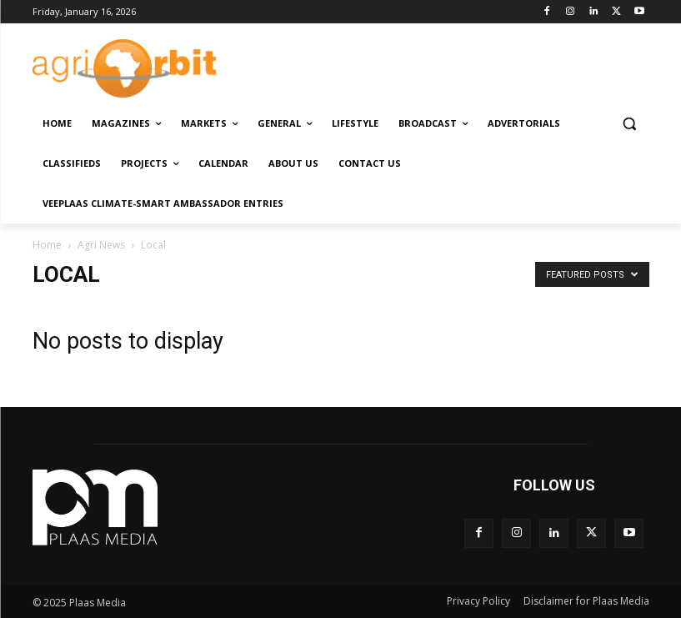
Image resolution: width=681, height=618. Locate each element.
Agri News (101, 245)
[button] (629, 123)
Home (47, 245)
